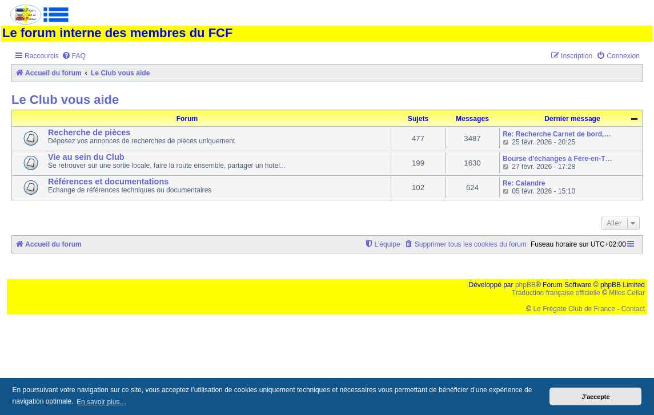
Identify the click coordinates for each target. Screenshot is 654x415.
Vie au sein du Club (86, 157)
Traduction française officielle (556, 293)
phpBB (525, 285)
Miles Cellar (627, 293)
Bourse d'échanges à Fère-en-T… (557, 159)
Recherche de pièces (89, 132)
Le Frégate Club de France (574, 309)
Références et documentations (108, 181)
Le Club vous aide (65, 99)
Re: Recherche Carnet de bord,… (557, 134)
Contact (633, 309)
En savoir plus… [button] (101, 402)
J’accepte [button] (595, 396)
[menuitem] (74, 56)
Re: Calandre (524, 183)
